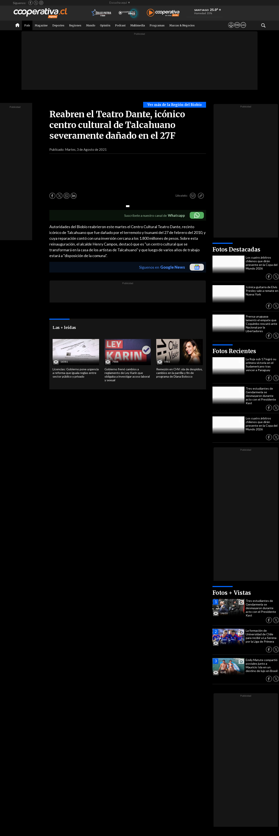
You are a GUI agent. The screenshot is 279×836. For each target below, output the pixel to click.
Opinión (105, 25)
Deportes (58, 25)
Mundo (90, 25)
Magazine (41, 25)
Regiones (75, 25)
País (27, 25)
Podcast (120, 25)
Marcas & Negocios (182, 25)
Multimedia (137, 25)
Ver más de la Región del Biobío (174, 105)
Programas (157, 25)
